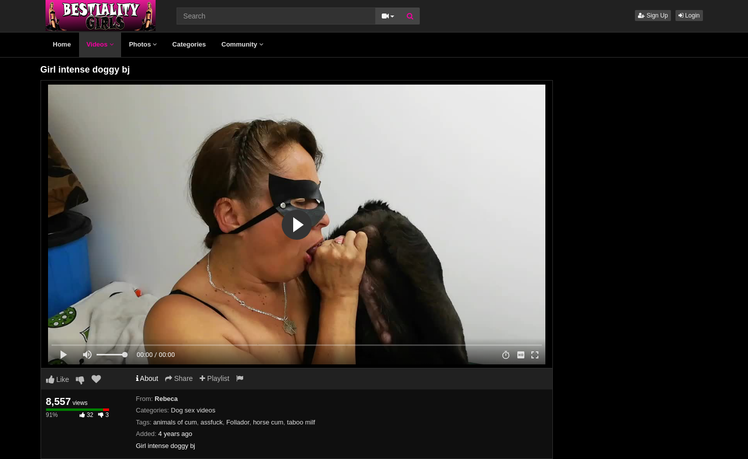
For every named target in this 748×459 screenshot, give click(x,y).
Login (689, 15)
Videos (100, 44)
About (147, 378)
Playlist (214, 378)
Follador (237, 422)
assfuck (212, 422)
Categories (189, 44)
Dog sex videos (193, 410)
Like (58, 379)
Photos (143, 44)
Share (179, 378)
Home (62, 44)
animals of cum (175, 422)
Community (242, 44)
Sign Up (653, 15)
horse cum (268, 422)
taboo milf (301, 422)
